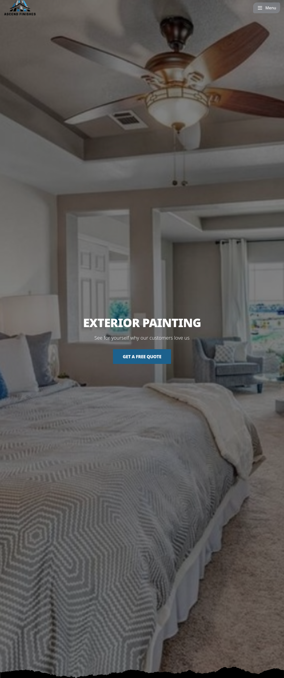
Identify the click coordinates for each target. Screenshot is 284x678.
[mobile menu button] (266, 7)
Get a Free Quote (142, 356)
